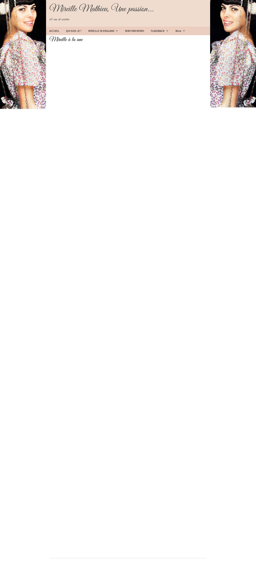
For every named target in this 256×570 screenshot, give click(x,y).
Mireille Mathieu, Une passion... (101, 9)
